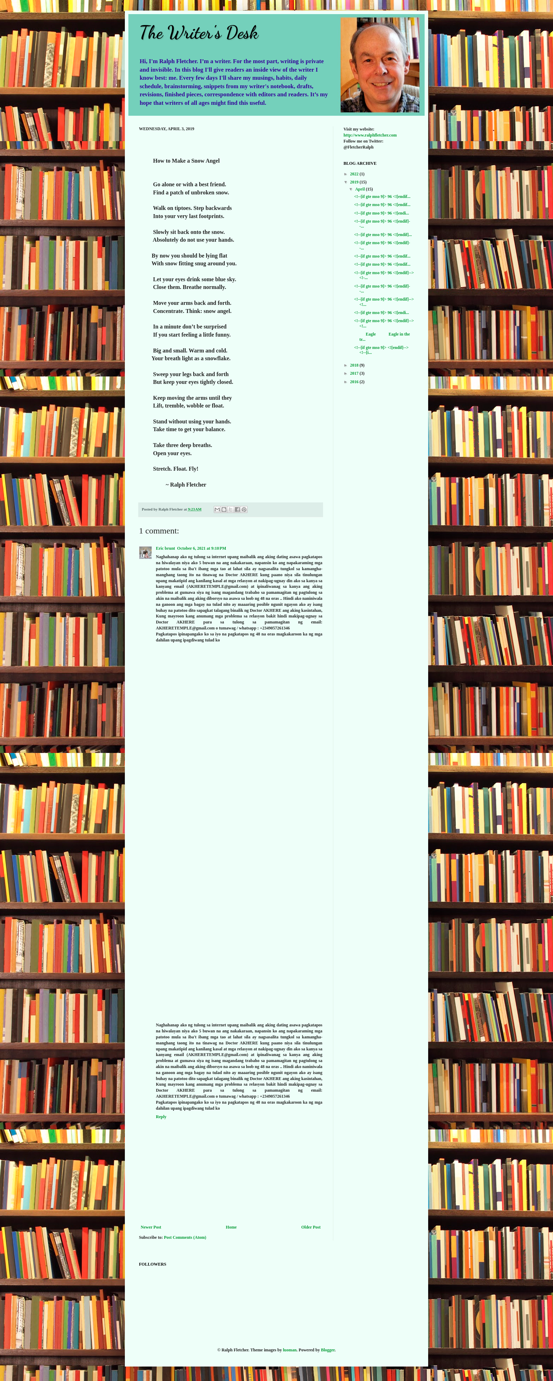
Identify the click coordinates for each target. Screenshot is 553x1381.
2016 (355, 381)
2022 (355, 173)
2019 (355, 182)
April (360, 189)
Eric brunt (165, 548)
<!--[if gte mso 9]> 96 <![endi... (381, 213)
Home (231, 1227)
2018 (355, 365)
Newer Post (151, 1227)
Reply (161, 1116)
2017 (355, 373)
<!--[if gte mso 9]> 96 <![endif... (382, 196)
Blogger (328, 1349)
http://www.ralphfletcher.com (370, 135)
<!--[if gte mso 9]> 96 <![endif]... (383, 234)
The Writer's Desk (198, 32)
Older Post (311, 1227)
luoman (290, 1349)
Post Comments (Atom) (185, 1237)
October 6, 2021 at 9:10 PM (201, 548)
